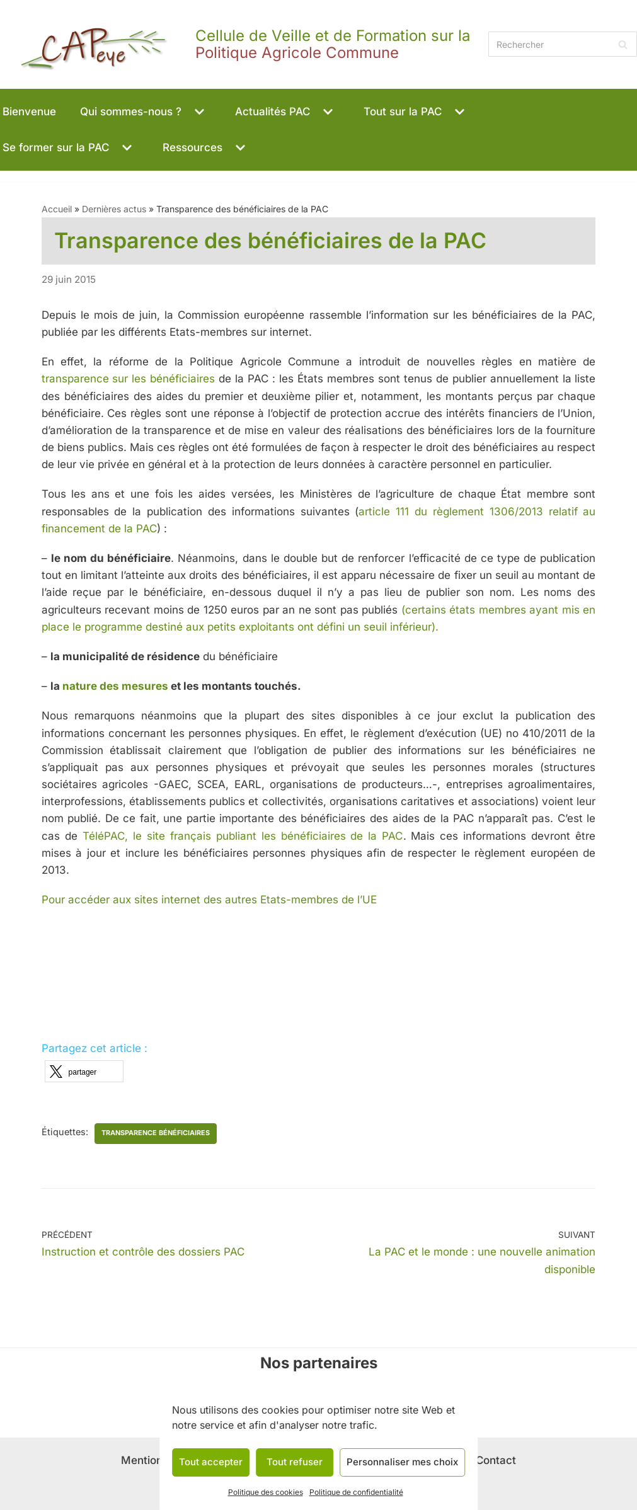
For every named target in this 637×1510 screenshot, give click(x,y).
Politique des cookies (265, 1492)
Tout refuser (295, 1462)
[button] (198, 111)
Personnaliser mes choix (402, 1462)
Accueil (57, 208)
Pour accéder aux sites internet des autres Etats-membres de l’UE (209, 899)
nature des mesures (115, 686)
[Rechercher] (562, 44)
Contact (496, 1460)
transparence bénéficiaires (155, 1133)
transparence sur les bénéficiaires (128, 378)
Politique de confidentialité (356, 1492)
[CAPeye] (241, 44)
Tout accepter (211, 1462)
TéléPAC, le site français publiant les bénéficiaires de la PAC (243, 836)
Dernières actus (114, 208)
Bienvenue (29, 111)
